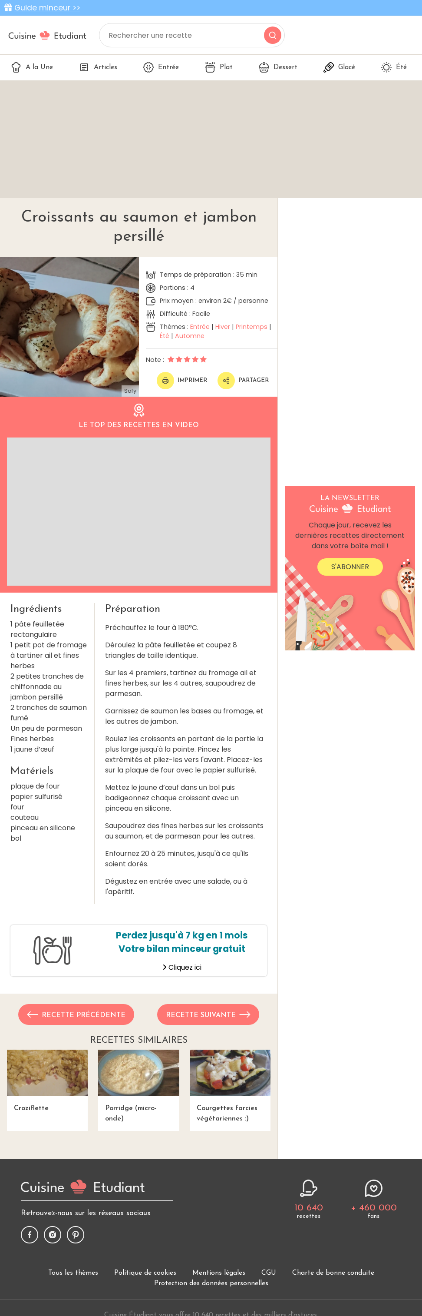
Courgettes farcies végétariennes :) (230, 1086)
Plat (219, 67)
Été (394, 67)
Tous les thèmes (73, 1273)
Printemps (251, 326)
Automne (189, 335)
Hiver (222, 326)
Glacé (339, 67)
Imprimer (182, 380)
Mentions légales (218, 1273)
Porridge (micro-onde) (138, 1086)
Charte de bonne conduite (333, 1273)
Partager (243, 380)
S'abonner (350, 567)
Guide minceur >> (47, 8)
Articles (98, 67)
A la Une (32, 67)
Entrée (161, 67)
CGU (268, 1273)
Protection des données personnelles (211, 1283)
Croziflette (47, 1081)
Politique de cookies (145, 1273)
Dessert (278, 67)
